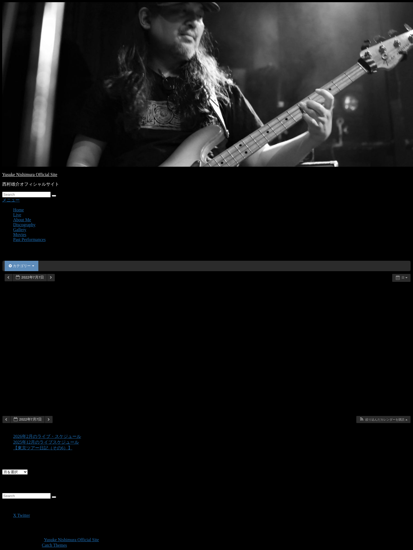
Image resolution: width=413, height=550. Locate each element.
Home (18, 210)
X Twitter (21, 515)
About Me (22, 219)
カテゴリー (21, 266)
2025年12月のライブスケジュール (46, 442)
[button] (383, 419)
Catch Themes (54, 545)
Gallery (19, 229)
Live (17, 214)
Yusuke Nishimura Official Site (29, 174)
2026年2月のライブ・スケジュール (47, 436)
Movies (19, 234)
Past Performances (29, 239)
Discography (24, 224)
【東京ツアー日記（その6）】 (42, 448)
